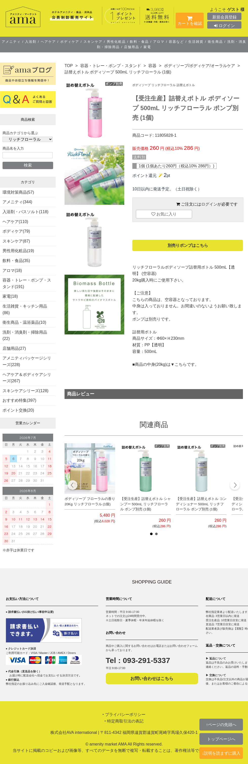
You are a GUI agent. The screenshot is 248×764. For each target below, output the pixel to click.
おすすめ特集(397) (19, 400)
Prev (72, 485)
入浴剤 (31, 42)
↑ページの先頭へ (221, 724)
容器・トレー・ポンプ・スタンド (110, 66)
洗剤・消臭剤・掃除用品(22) (25, 335)
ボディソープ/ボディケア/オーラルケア (199, 66)
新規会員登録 (224, 17)
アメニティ (12, 42)
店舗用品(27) (14, 348)
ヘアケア (48, 42)
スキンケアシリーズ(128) (25, 391)
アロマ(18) (12, 270)
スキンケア (93, 42)
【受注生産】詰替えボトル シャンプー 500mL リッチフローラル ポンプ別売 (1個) (145, 504)
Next (234, 485)
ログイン (224, 26)
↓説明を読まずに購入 (221, 753)
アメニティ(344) (17, 202)
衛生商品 (215, 42)
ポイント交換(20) (18, 410)
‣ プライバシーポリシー (124, 714)
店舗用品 (131, 47)
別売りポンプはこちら (188, 245)
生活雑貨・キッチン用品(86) (25, 309)
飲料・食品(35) (16, 260)
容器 (152, 66)
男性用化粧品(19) (18, 251)
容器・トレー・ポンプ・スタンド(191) (27, 283)
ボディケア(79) (16, 231)
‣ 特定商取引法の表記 (124, 721)
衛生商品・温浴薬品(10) (24, 322)
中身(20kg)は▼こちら (167, 364)
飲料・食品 (139, 42)
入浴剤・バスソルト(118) (25, 212)
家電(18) (10, 296)
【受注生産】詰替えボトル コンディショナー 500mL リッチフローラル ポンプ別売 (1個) (201, 504)
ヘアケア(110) (15, 221)
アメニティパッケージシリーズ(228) (27, 361)
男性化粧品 (116, 42)
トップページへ (221, 739)
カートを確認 (190, 21)
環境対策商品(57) (18, 192)
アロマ (159, 42)
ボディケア (69, 42)
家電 (146, 47)
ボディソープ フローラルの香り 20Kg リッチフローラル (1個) (90, 501)
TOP (69, 66)
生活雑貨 (196, 42)
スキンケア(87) (16, 241)
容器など (176, 42)
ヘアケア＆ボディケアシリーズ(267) (27, 377)
